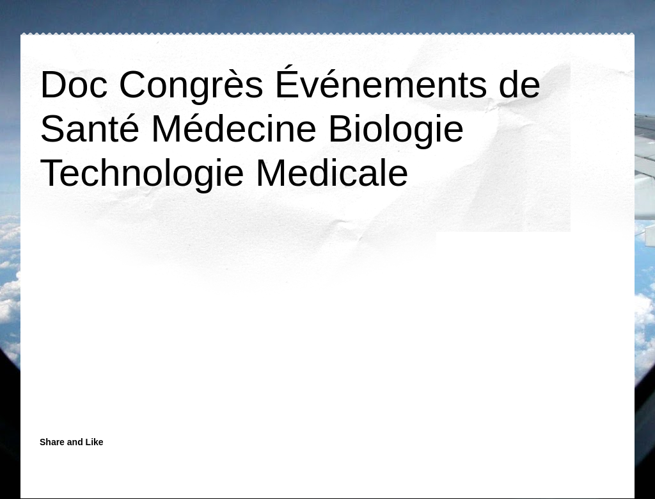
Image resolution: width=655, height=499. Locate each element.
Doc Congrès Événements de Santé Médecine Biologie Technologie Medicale (290, 128)
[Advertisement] (228, 328)
